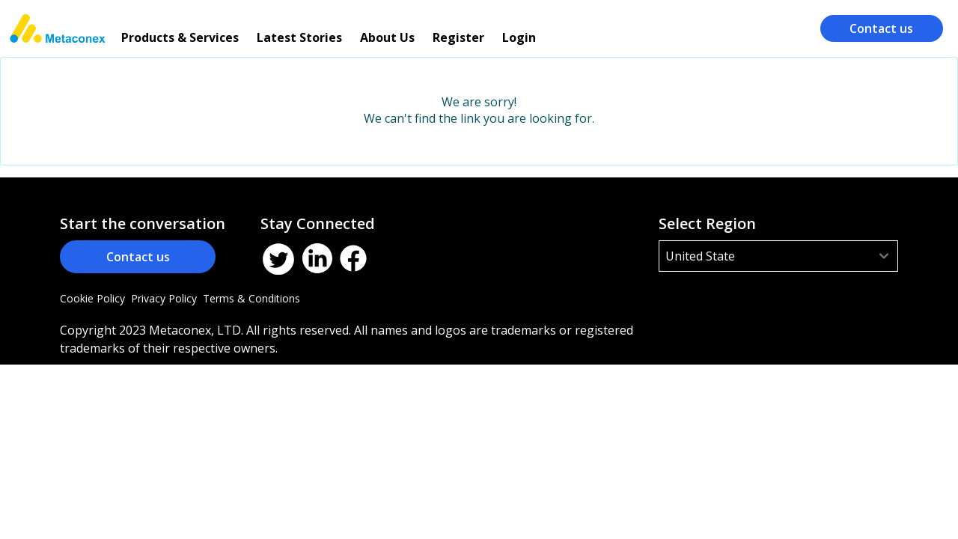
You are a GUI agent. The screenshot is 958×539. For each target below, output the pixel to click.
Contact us (881, 28)
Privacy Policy (164, 298)
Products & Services (180, 37)
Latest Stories (299, 37)
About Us (387, 37)
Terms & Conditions (251, 298)
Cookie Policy (92, 298)
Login (519, 37)
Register (458, 37)
